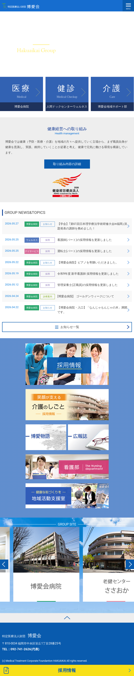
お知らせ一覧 (67, 327)
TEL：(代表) (20, 649)
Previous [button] (4, 564)
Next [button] (130, 564)
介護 (112, 97)
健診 (67, 97)
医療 (21, 97)
